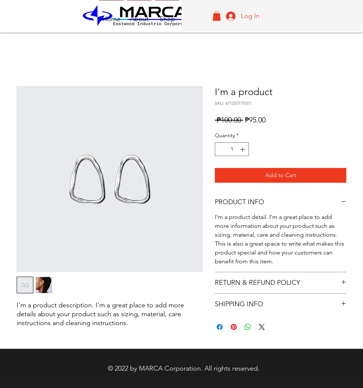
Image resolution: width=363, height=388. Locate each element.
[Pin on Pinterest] (233, 327)
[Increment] (243, 149)
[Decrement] (220, 149)
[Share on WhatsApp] (247, 327)
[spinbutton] (232, 149)
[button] (217, 16)
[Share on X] (261, 327)
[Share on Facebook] (219, 327)
